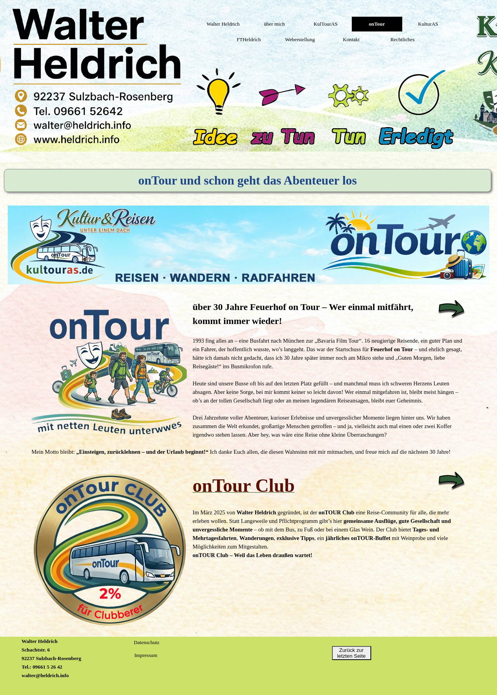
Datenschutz (147, 642)
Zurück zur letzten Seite (351, 653)
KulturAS (428, 24)
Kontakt (351, 39)
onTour (377, 24)
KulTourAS (325, 24)
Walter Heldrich (223, 24)
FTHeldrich (248, 39)
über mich (274, 24)
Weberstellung (300, 39)
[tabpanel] (248, 378)
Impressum (145, 655)
